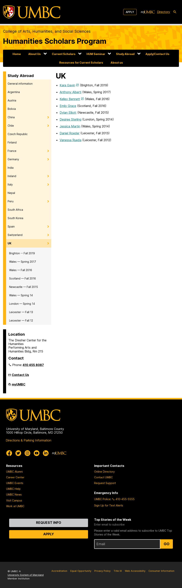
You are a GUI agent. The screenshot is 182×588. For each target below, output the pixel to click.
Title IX (118, 570)
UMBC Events (14, 483)
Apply (130, 12)
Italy (10, 184)
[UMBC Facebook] (9, 453)
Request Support (105, 483)
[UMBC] (31, 12)
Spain (11, 226)
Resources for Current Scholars (81, 62)
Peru (11, 201)
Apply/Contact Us (157, 54)
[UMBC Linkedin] (46, 453)
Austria (12, 100)
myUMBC (18, 386)
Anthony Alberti (70, 92)
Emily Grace (68, 106)
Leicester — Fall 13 (21, 312)
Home (17, 54)
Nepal (11, 192)
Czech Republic (18, 134)
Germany (13, 159)
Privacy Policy (102, 570)
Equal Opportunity (80, 570)
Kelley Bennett (70, 99)
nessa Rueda (72, 140)
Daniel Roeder (69, 133)
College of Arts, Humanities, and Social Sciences (47, 31)
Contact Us (20, 375)
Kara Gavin (67, 85)
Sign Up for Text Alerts (108, 505)
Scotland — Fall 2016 (22, 278)
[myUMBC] (148, 12)
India (11, 167)
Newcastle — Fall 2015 (23, 286)
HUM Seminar (96, 54)
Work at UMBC (15, 506)
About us (117, 62)
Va (61, 140)
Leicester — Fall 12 (21, 320)
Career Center (15, 477)
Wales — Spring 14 (21, 295)
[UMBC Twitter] (18, 453)
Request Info (48, 523)
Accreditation (59, 570)
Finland (12, 142)
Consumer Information (161, 570)
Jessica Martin (70, 126)
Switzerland (15, 234)
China (11, 117)
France (12, 150)
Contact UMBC (103, 477)
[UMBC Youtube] (36, 453)
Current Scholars (63, 54)
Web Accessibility (135, 570)
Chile (11, 125)
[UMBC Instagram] (27, 453)
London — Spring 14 (22, 303)
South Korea (15, 218)
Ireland (12, 176)
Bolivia (12, 108)
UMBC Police (102, 499)
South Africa (15, 209)
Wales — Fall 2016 (20, 270)
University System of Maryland (26, 574)
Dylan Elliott (68, 112)
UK (9, 243)
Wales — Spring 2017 (22, 261)
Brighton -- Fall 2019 (22, 253)
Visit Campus (14, 500)
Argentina (14, 92)
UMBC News (14, 494)
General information (20, 83)
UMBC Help (13, 488)
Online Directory (104, 471)
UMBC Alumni (14, 471)
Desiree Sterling (70, 119)
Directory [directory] (163, 12)
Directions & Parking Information (28, 440)
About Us (34, 54)
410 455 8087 (33, 365)
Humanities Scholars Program (54, 41)
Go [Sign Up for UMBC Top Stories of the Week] (166, 544)
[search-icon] (175, 12)
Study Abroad (125, 54)
